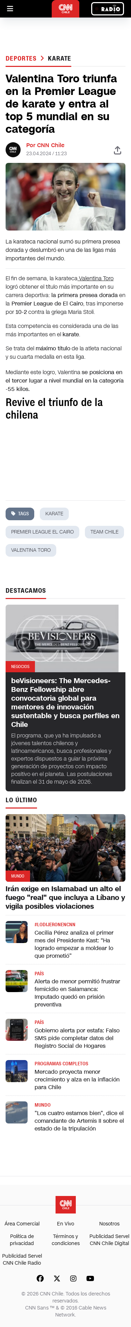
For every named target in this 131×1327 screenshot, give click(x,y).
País (39, 973)
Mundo (43, 1105)
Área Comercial (22, 1224)
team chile (104, 532)
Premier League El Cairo (42, 532)
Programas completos (61, 1063)
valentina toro (31, 550)
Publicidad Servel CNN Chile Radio (22, 1259)
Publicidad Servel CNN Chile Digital (109, 1240)
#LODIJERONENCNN (55, 924)
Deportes (22, 58)
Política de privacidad (22, 1240)
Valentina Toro (96, 278)
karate (59, 58)
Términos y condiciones (66, 1240)
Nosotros (109, 1224)
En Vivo (65, 1224)
